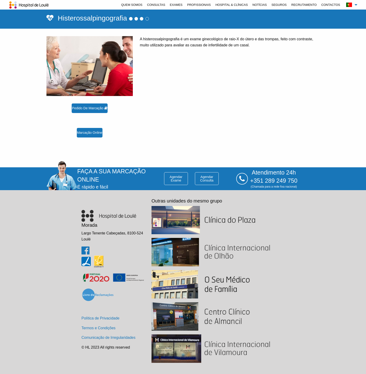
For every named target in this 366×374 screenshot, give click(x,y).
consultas (156, 5)
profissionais (199, 5)
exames (176, 5)
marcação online (89, 132)
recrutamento (304, 5)
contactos (330, 5)
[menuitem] (132, 5)
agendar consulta (207, 178)
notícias (260, 5)
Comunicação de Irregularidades (108, 338)
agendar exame (176, 178)
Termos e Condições (98, 328)
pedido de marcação (89, 108)
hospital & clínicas (231, 5)
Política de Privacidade (100, 318)
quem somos (131, 5)
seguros (279, 5)
